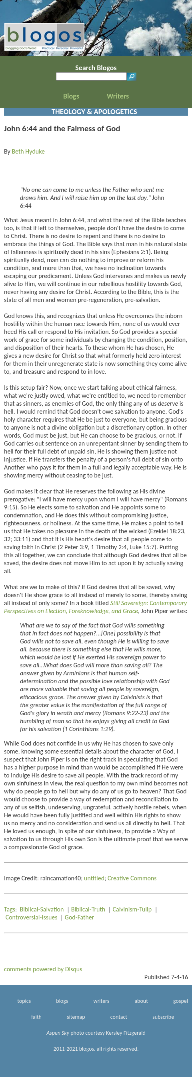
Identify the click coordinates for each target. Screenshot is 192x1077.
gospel (180, 1001)
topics (24, 1001)
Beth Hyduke (28, 151)
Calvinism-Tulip (132, 909)
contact (118, 1017)
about (141, 1001)
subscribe (163, 1017)
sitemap (76, 1017)
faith (36, 1017)
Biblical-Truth (88, 909)
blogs (62, 1001)
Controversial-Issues (32, 917)
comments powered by (43, 969)
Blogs (71, 96)
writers (101, 1001)
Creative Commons (132, 878)
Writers (118, 96)
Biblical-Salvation (42, 909)
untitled (94, 878)
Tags (9, 909)
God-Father (79, 917)
